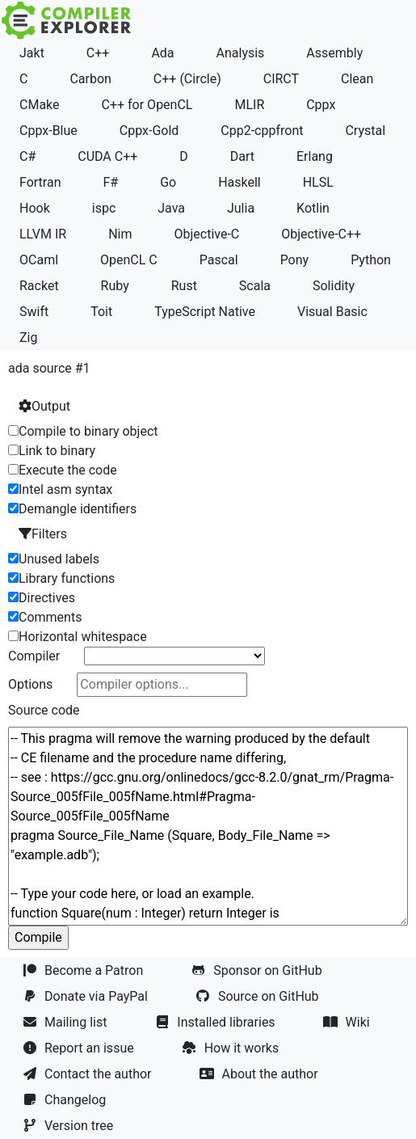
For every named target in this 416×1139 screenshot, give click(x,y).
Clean (357, 78)
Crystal (365, 130)
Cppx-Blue (48, 130)
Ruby (115, 285)
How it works (232, 1048)
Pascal (219, 260)
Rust (184, 285)
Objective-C (206, 234)
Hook (34, 208)
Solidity (334, 285)
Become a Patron (84, 970)
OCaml (38, 260)
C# (27, 156)
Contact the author (88, 1074)
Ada (162, 53)
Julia (240, 208)
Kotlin (313, 208)
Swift (33, 311)
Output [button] (44, 406)
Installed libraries (216, 1022)
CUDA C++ (107, 156)
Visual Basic (332, 311)
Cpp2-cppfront (262, 130)
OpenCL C (129, 260)
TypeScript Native (204, 311)
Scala (255, 285)
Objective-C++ (321, 234)
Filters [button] (43, 534)
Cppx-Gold (149, 130)
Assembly (334, 53)
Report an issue (80, 1048)
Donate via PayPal (86, 996)
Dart (242, 156)
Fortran (40, 182)
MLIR (249, 104)
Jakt (31, 53)
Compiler (34, 656)
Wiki (348, 1022)
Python (371, 260)
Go (168, 182)
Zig (28, 337)
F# (110, 182)
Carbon (90, 78)
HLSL (318, 182)
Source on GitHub (259, 996)
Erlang (314, 156)
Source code (44, 710)
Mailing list (66, 1022)
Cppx (320, 104)
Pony (294, 260)
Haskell (239, 182)
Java (171, 208)
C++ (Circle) (187, 78)
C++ (98, 53)
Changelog (65, 1099)
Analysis (240, 53)
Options (30, 684)
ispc (104, 208)
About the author (260, 1074)
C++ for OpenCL (147, 104)
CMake (39, 104)
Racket (39, 285)
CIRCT (281, 78)
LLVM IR (42, 234)
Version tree (69, 1125)
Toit (101, 311)
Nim (120, 234)
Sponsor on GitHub (258, 970)
